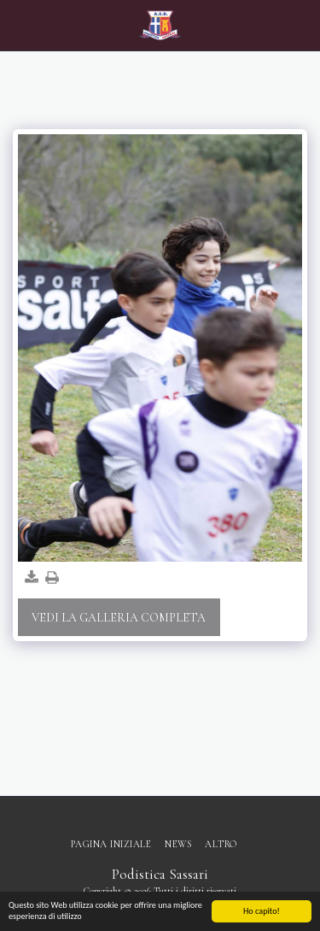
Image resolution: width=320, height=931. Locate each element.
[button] (18, 25)
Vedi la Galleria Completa (119, 617)
